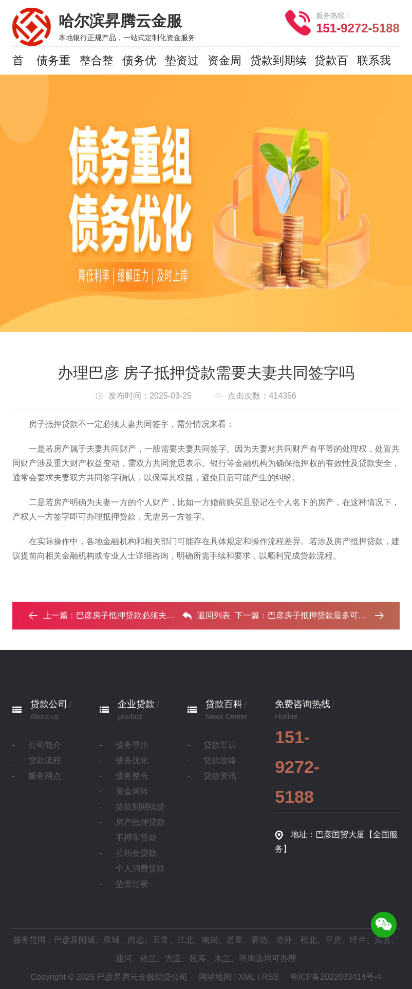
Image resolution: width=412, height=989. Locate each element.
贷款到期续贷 (140, 806)
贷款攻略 (219, 760)
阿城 (87, 940)
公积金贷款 (136, 853)
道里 (235, 940)
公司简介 (44, 745)
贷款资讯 (219, 775)
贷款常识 (219, 745)
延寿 (198, 958)
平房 (333, 940)
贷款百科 (223, 704)
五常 (161, 940)
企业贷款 (136, 704)
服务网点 (44, 775)
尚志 (136, 940)
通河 (124, 958)
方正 (173, 958)
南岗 (210, 940)
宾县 (382, 940)
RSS (269, 977)
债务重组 (132, 745)
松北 (309, 940)
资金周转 (132, 791)
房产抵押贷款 (140, 822)
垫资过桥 (132, 883)
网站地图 (215, 977)
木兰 (222, 958)
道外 (284, 940)
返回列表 (206, 615)
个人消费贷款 (140, 868)
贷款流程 (44, 760)
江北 (185, 940)
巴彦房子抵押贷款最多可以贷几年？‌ (333, 615)
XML (246, 977)
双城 (111, 940)
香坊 (259, 940)
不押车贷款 (136, 837)
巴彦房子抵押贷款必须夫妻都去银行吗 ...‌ (150, 615)
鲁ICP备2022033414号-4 (336, 977)
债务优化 (132, 760)
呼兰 (358, 940)
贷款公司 (48, 704)
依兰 (148, 958)
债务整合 (132, 775)
